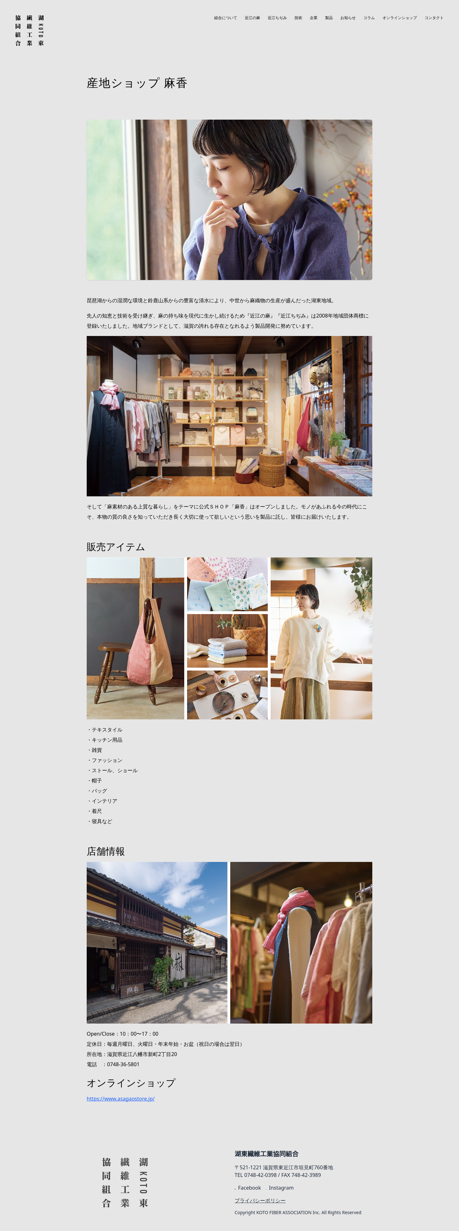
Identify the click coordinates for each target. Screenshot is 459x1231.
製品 (329, 17)
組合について (225, 17)
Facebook (248, 1188)
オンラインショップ (399, 17)
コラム (369, 17)
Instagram (280, 1188)
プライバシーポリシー (260, 1200)
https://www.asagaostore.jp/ (121, 1098)
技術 (298, 17)
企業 (313, 17)
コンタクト (434, 17)
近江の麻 (252, 17)
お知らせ (348, 17)
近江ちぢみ (277, 17)
